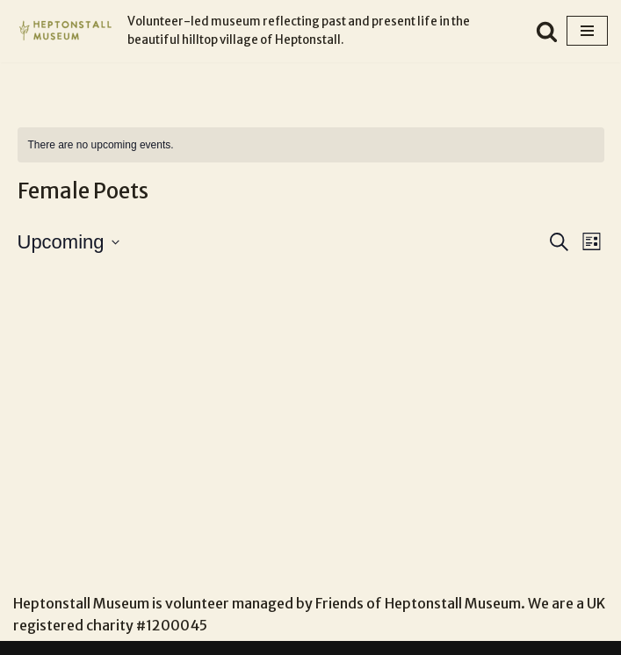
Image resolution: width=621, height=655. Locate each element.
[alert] (311, 145)
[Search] (547, 31)
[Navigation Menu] (587, 31)
